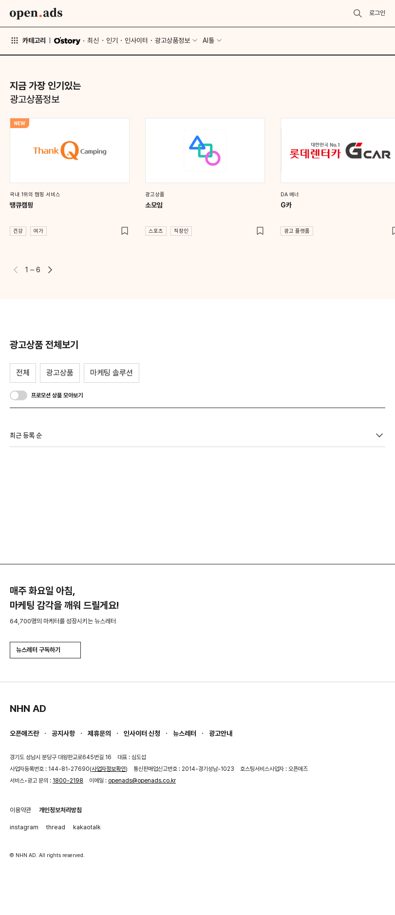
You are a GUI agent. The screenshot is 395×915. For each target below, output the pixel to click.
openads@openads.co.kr (142, 780)
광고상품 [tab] (60, 372)
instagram (24, 827)
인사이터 (136, 40)
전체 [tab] (23, 372)
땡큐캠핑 (21, 205)
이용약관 (20, 810)
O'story (67, 41)
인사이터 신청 (142, 733)
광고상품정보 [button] (172, 40)
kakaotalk (87, 827)
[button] (50, 270)
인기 (112, 40)
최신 (93, 40)
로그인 (377, 13)
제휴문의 (99, 733)
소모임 (154, 205)
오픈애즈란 (24, 733)
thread (55, 827)
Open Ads (36, 13)
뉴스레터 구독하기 (45, 650)
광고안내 (220, 733)
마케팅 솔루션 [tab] (111, 372)
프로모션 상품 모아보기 (57, 395)
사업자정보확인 (109, 769)
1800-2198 (68, 780)
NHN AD (28, 708)
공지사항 (63, 733)
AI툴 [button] (208, 40)
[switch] (18, 395)
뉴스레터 (184, 733)
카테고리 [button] (28, 40)
